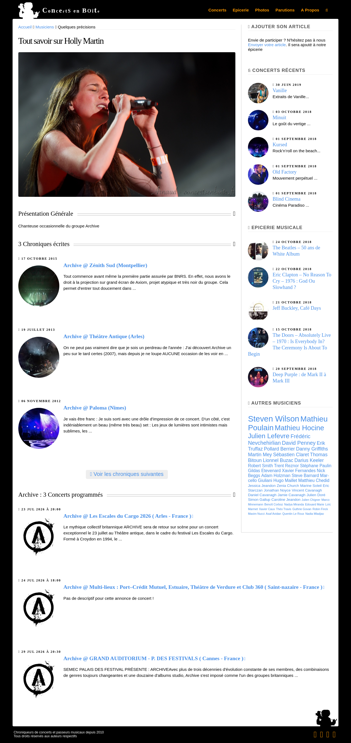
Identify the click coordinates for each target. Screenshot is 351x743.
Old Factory (285, 172)
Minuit (279, 117)
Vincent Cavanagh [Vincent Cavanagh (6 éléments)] (307, 490)
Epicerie (241, 10)
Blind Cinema (286, 199)
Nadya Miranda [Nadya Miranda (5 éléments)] (294, 504)
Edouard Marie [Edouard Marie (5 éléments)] (314, 504)
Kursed (280, 144)
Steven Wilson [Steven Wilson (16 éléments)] (273, 418)
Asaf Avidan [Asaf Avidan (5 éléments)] (273, 513)
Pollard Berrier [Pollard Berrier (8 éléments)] (279, 449)
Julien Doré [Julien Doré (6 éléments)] (315, 495)
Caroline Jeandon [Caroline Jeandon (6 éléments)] (285, 500)
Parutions (285, 10)
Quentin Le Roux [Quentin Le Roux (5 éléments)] (293, 513)
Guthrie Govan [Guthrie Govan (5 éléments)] (301, 509)
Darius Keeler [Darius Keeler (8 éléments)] (309, 460)
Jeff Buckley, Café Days (297, 308)
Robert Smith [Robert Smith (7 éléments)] (260, 465)
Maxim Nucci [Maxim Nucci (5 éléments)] (256, 513)
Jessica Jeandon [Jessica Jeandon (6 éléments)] (262, 486)
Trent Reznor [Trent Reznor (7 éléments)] (286, 465)
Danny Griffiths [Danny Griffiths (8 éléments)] (312, 449)
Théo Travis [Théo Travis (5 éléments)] (283, 509)
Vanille (280, 90)
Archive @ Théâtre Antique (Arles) (103, 336)
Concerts (217, 10)
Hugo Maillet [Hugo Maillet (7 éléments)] (285, 480)
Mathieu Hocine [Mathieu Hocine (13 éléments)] (299, 428)
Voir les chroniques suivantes (127, 474)
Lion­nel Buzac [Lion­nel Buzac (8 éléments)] (278, 460)
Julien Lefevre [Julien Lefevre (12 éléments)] (268, 436)
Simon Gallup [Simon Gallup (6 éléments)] (259, 500)
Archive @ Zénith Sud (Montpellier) (105, 265)
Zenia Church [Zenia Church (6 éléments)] (288, 486)
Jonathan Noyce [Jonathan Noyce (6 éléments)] (277, 490)
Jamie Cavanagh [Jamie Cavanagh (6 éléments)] (291, 495)
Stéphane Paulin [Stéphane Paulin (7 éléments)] (315, 465)
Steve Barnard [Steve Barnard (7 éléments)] (305, 475)
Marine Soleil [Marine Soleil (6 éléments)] (310, 486)
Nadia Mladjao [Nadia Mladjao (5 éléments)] (314, 513)
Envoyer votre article (267, 44)
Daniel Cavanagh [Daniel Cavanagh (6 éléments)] (262, 495)
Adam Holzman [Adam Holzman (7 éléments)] (276, 475)
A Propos (310, 10)
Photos (262, 10)
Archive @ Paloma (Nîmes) (94, 408)
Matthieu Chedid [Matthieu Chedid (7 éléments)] (313, 480)
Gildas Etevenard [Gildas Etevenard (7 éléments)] (264, 470)
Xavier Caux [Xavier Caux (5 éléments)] (267, 509)
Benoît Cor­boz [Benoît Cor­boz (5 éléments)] (273, 504)
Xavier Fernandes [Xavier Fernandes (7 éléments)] (298, 470)
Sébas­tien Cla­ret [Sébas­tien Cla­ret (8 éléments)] (291, 454)
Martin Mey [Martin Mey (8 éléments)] (260, 454)
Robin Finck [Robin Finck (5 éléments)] (320, 509)
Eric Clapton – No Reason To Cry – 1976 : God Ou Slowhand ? (302, 281)
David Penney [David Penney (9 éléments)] (298, 443)
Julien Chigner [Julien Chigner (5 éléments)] (311, 499)
